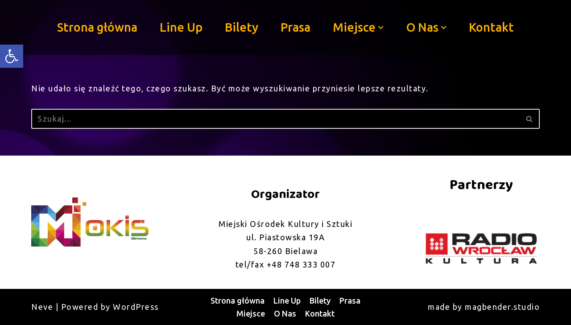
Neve (42, 306)
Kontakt (491, 27)
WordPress (136, 306)
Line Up (181, 27)
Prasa (295, 27)
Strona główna (97, 27)
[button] (381, 28)
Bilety (241, 27)
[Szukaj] (275, 119)
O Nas (285, 313)
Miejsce (250, 313)
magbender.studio (502, 306)
